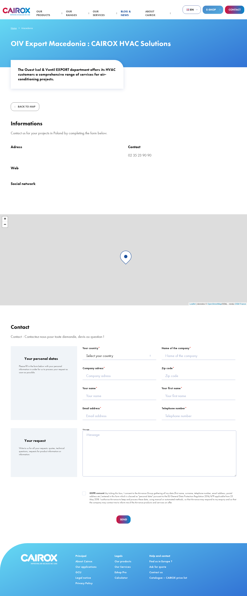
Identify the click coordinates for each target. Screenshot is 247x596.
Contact (235, 9)
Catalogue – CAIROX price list (168, 578)
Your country (90, 348)
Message (86, 429)
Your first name (171, 388)
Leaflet (193, 304)
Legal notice (83, 578)
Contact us (156, 572)
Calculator (121, 578)
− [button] (5, 224)
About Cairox (150, 13)
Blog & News (126, 13)
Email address (91, 408)
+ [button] (5, 219)
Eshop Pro (121, 572)
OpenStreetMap (215, 304)
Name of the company (175, 348)
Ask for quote (157, 567)
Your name (89, 388)
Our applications (85, 567)
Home (14, 28)
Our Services (123, 567)
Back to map (26, 106)
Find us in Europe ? (160, 561)
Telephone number (173, 408)
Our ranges (71, 13)
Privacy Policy (84, 583)
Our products (43, 13)
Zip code (167, 368)
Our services (99, 13)
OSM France (240, 304)
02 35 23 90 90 (139, 155)
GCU (78, 572)
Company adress (93, 368)
